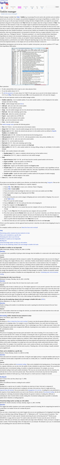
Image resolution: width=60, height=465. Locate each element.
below (21, 103)
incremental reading (21, 364)
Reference (19, 6)
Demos (6, 6)
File (9, 187)
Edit (9, 189)
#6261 (43, 299)
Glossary (32, 6)
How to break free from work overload (17, 321)
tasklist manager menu (8, 124)
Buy (37, 6)
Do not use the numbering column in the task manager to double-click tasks (19, 244)
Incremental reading (49, 392)
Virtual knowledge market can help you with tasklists (13, 242)
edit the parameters (8, 93)
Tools (18, 17)
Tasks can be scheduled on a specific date (10, 235)
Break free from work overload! (30, 227)
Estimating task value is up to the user (9, 237)
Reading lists (3, 240)
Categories (50, 182)
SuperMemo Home (4, 0)
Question (2, 251)
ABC (2, 6)
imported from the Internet (7, 390)
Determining (3, 315)
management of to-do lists (34, 390)
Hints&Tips (13, 6)
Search (54, 131)
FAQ (1, 230)
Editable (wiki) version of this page (8, 14)
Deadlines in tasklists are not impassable (10, 238)
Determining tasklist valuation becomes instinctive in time (15, 233)
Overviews (26, 6)
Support (42, 6)
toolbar (11, 199)
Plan (10, 95)
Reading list (3, 377)
